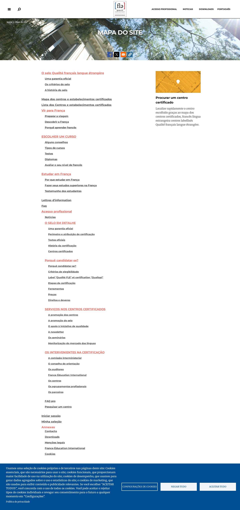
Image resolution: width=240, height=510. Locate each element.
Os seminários (56, 337)
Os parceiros (55, 392)
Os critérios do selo (57, 84)
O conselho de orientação (64, 363)
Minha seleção (52, 421)
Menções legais (55, 442)
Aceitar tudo (217, 486)
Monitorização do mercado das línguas (72, 343)
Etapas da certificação (61, 283)
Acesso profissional (164, 9)
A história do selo (56, 90)
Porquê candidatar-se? (61, 260)
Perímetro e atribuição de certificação (71, 234)
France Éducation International (67, 375)
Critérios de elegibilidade (63, 271)
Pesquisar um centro (58, 406)
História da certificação (62, 245)
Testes (49, 153)
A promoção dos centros (63, 315)
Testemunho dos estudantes (63, 191)
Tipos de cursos (55, 147)
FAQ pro (50, 401)
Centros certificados (60, 251)
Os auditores (56, 369)
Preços (52, 294)
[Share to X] (116, 54)
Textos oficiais (56, 240)
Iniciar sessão (51, 416)
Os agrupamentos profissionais (67, 386)
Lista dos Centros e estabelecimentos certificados (77, 105)
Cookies (50, 453)
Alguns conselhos (56, 142)
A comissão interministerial (65, 358)
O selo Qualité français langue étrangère (73, 73)
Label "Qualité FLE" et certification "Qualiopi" (75, 277)
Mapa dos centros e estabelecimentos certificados (77, 99)
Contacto (51, 431)
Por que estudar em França (62, 179)
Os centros (54, 380)
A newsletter (56, 332)
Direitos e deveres (59, 300)
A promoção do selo (60, 320)
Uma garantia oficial (58, 78)
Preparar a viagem (56, 116)
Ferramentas (56, 288)
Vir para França (53, 110)
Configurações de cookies (139, 486)
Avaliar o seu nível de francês (63, 165)
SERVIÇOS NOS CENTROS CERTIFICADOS (75, 309)
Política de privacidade (18, 501)
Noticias (188, 9)
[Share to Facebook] (110, 54)
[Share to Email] (123, 54)
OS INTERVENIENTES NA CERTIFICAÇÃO (74, 352)
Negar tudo (178, 486)
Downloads (206, 9)
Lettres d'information (56, 200)
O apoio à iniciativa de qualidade (68, 326)
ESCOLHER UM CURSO (59, 136)
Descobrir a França (57, 121)
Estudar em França (56, 174)
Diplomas (51, 159)
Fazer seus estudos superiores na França (71, 185)
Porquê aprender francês (60, 127)
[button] (130, 54)
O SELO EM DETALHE (60, 223)
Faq (44, 206)
